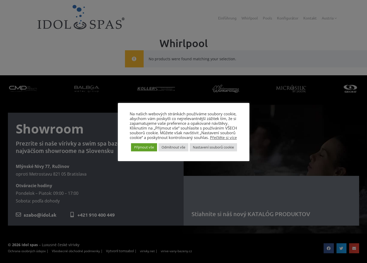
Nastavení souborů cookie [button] (213, 147)
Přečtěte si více (223, 137)
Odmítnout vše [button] (173, 147)
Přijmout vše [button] (144, 147)
